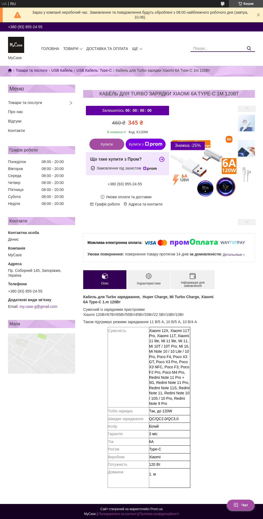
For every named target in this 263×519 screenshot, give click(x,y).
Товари (70, 48)
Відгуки (14, 121)
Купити (107, 144)
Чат (240, 505)
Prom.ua (157, 509)
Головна (50, 48)
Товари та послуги (31, 70)
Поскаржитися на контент (117, 514)
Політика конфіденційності (159, 514)
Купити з (145, 144)
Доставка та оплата (107, 48)
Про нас (15, 111)
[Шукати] (249, 48)
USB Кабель (61, 70)
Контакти (16, 130)
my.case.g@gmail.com (38, 306)
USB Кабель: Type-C (94, 70)
